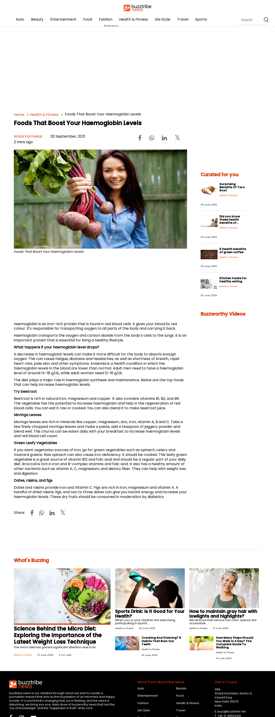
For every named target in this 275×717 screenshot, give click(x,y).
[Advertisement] (137, 68)
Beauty (37, 19)
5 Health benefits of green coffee (232, 250)
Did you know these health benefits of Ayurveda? (229, 221)
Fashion (105, 19)
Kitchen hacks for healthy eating (233, 279)
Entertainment (63, 19)
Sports (201, 19)
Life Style (162, 19)
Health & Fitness (133, 19)
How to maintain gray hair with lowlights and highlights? (223, 613)
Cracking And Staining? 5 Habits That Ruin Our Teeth (161, 641)
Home (19, 114)
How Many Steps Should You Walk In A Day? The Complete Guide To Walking (234, 642)
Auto (20, 19)
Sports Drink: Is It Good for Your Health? (150, 613)
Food (87, 19)
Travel (182, 19)
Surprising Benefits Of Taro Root (232, 187)
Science (111, 26)
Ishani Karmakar (28, 136)
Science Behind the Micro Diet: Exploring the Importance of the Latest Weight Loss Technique (58, 635)
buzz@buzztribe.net (231, 711)
